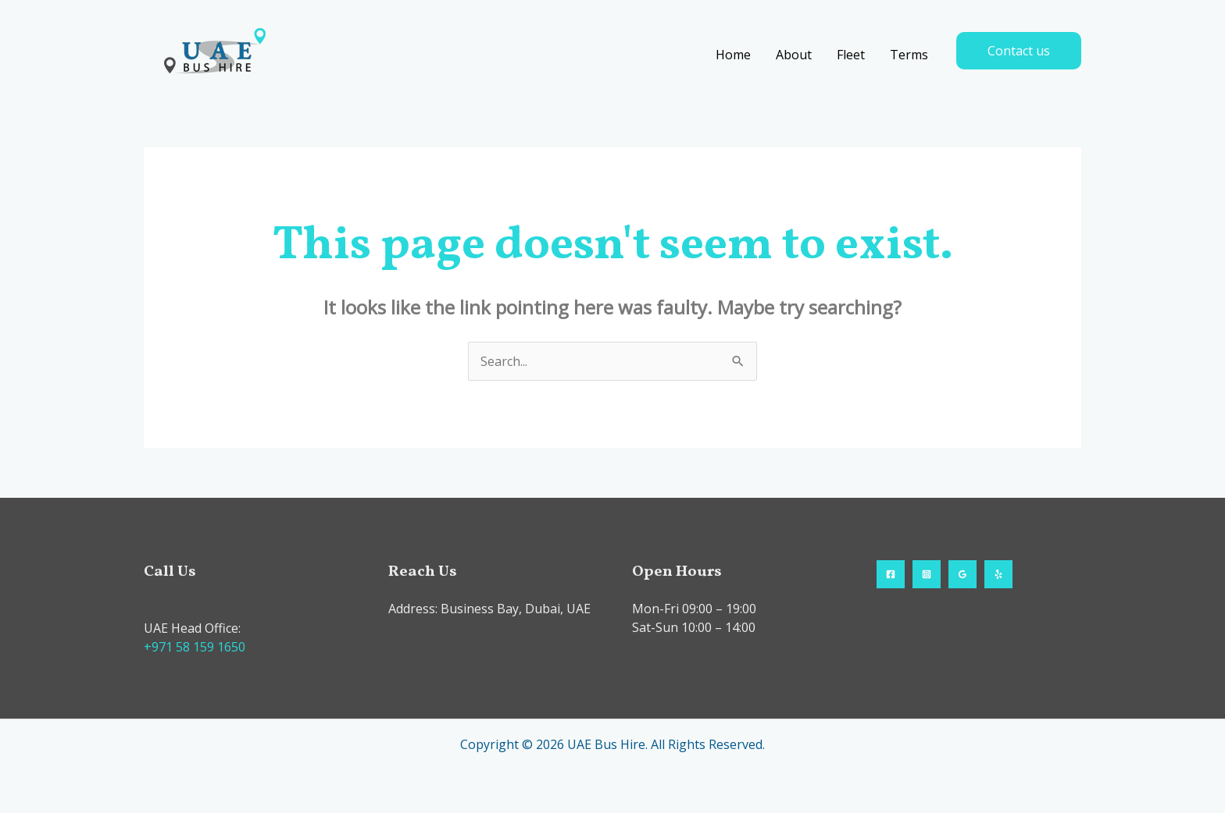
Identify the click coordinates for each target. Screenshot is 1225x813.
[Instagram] (926, 574)
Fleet (851, 54)
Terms (909, 54)
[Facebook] (891, 574)
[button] (1018, 50)
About (794, 54)
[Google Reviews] (962, 574)
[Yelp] (998, 574)
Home (733, 54)
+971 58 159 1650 (194, 646)
